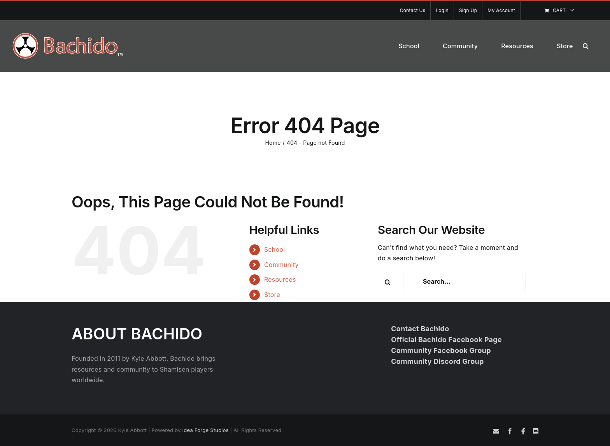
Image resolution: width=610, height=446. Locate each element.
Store (272, 295)
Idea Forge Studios (205, 430)
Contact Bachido (420, 329)
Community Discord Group (437, 361)
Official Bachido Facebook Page (446, 339)
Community (281, 265)
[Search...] (464, 281)
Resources (280, 279)
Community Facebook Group (441, 350)
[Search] (387, 282)
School (274, 249)
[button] (586, 46)
